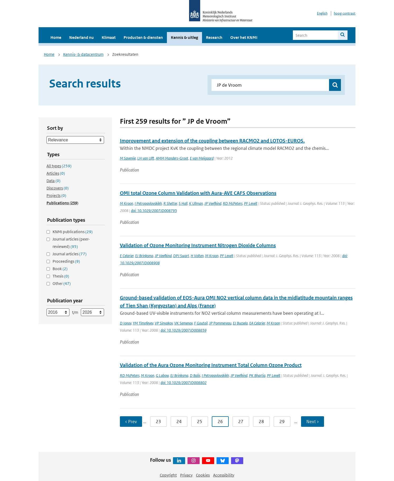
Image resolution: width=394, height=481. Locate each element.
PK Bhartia (257, 375)
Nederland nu (81, 37)
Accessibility (223, 475)
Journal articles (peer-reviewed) (71, 243)
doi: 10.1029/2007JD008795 (154, 210)
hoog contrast (344, 13)
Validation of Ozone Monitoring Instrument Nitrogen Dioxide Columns (198, 245)
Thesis (61, 276)
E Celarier (127, 255)
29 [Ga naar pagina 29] (282, 421)
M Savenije (128, 158)
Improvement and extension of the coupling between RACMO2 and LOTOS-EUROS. (212, 141)
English (322, 13)
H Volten (197, 255)
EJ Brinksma (144, 255)
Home (55, 37)
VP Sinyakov (164, 323)
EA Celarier (257, 323)
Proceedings (66, 261)
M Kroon (126, 203)
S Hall (183, 203)
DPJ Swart (181, 255)
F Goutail (201, 323)
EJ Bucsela (240, 323)
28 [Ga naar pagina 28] (261, 421)
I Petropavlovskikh (148, 203)
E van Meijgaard (202, 158)
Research (214, 37)
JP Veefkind (212, 203)
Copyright (168, 475)
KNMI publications (73, 231)
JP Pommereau (220, 323)
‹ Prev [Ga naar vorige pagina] (131, 421)
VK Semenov (183, 323)
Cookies (203, 475)
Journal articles (70, 253)
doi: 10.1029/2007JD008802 (184, 382)
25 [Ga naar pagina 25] (199, 421)
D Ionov (125, 323)
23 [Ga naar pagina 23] (158, 421)
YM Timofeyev (143, 323)
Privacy (186, 475)
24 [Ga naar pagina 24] (179, 421)
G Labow (162, 375)
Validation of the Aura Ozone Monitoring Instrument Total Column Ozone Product (211, 365)
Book (60, 268)
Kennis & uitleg (184, 37)
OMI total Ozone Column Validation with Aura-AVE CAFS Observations (198, 193)
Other (62, 283)
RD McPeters (232, 203)
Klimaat (109, 37)
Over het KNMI (243, 37)
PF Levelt (250, 203)
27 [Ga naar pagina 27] (240, 421)
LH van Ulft (145, 158)
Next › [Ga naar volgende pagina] (312, 421)
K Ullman (196, 203)
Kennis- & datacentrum (83, 54)
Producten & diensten (143, 37)
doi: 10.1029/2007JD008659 (184, 330)
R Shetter (170, 203)
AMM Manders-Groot (172, 158)
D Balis (195, 375)
